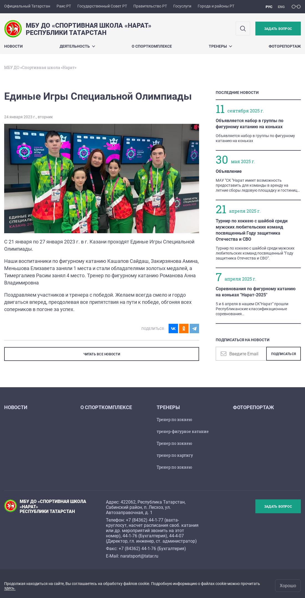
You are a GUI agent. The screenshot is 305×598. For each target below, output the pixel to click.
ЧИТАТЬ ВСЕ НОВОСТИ (101, 354)
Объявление (229, 171)
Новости (13, 46)
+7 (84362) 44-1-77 (144, 520)
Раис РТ (64, 6)
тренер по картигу (175, 455)
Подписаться (283, 354)
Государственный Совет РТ (102, 6)
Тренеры (220, 46)
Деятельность (77, 46)
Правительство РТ (150, 6)
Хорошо (288, 585)
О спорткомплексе (152, 46)
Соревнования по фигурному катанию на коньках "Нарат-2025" (256, 291)
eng (281, 7)
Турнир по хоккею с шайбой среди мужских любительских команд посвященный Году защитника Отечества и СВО (252, 230)
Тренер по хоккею (174, 419)
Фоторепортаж (285, 46)
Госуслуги (182, 6)
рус (269, 7)
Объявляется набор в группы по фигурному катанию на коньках (249, 123)
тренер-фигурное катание (183, 431)
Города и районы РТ (216, 6)
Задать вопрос (278, 29)
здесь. (10, 588)
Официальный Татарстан (27, 6)
